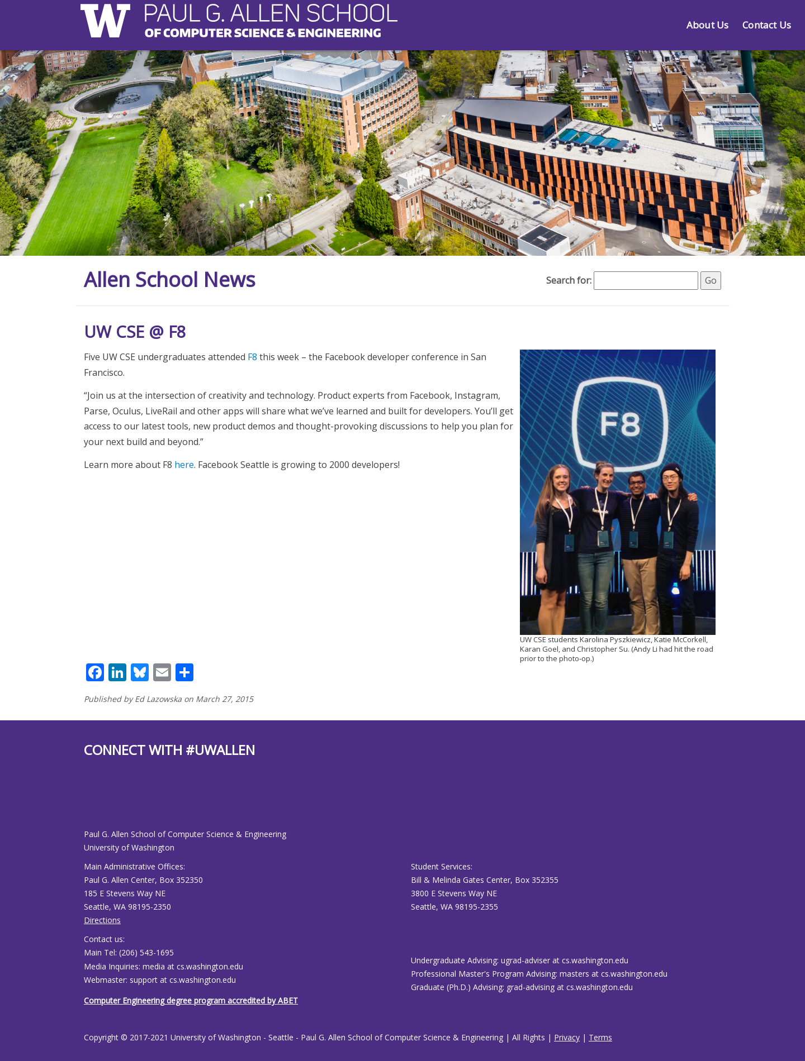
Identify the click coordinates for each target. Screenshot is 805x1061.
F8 (252, 357)
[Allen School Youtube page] (92, 802)
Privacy (567, 1037)
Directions (102, 920)
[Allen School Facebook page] (86, 802)
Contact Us (766, 24)
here (184, 464)
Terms (600, 1037)
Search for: (568, 280)
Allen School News (169, 279)
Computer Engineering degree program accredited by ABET (191, 1000)
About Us (707, 24)
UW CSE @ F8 (135, 331)
